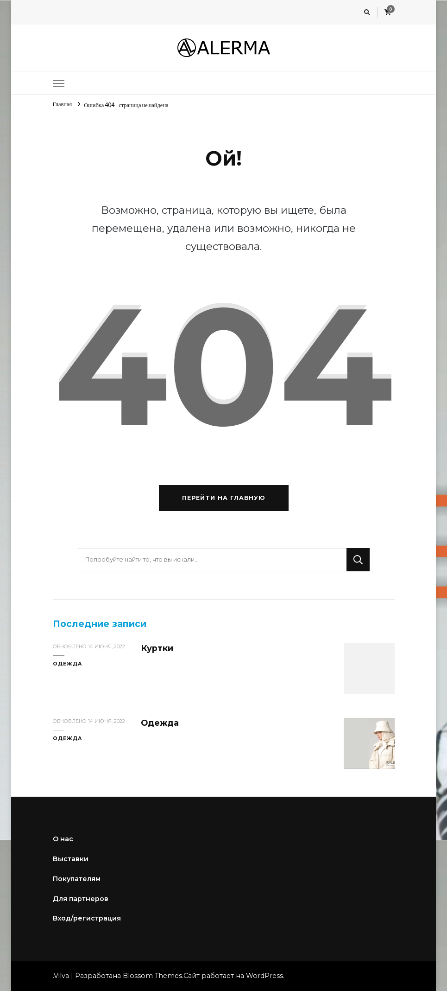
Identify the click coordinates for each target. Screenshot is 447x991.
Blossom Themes (152, 976)
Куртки (157, 648)
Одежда (67, 664)
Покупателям (77, 879)
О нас (63, 839)
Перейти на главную (223, 497)
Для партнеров (80, 899)
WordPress (264, 976)
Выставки (70, 859)
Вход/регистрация (87, 918)
